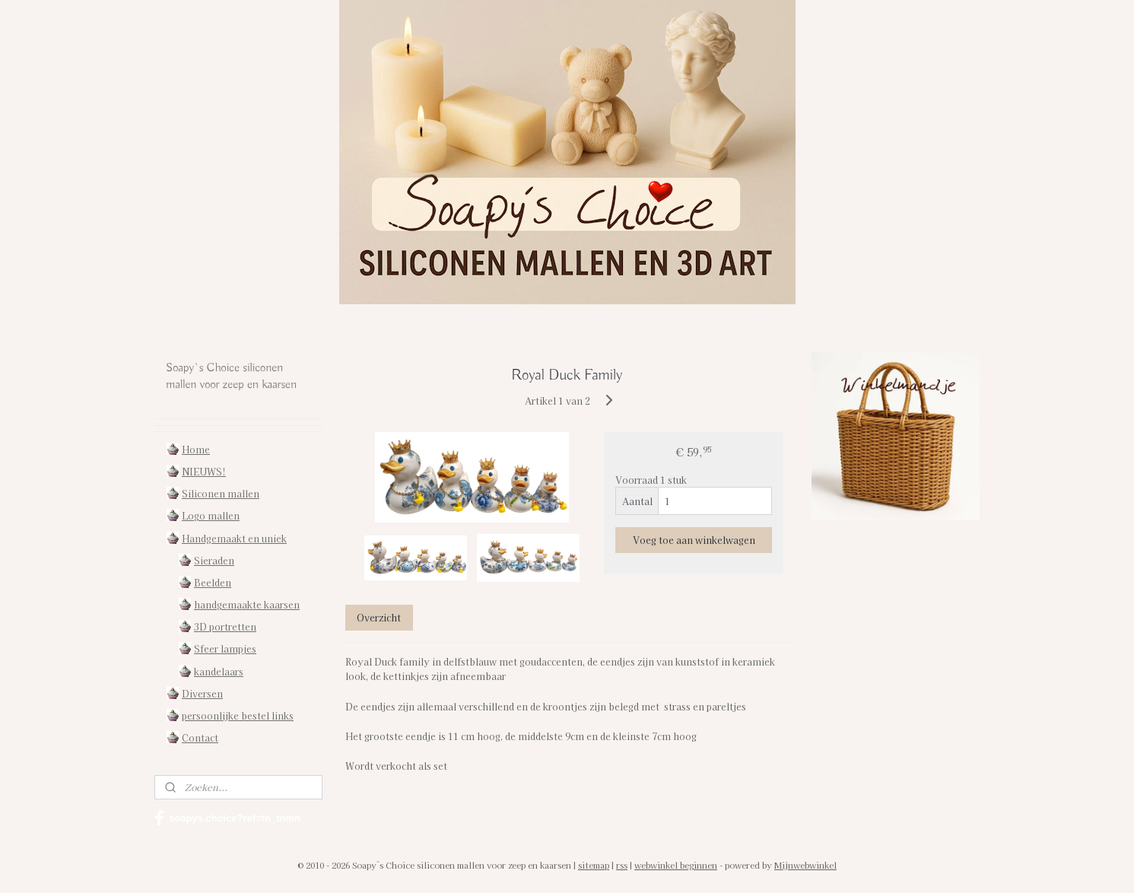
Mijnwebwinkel (805, 865)
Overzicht (379, 617)
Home (196, 449)
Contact (200, 737)
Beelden (212, 582)
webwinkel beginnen (675, 865)
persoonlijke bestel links (238, 715)
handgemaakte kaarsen (247, 604)
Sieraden (214, 560)
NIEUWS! (204, 471)
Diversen (202, 693)
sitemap (593, 865)
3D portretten (225, 626)
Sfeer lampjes (225, 648)
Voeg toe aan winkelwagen (694, 539)
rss (621, 865)
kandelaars (218, 671)
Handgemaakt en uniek (234, 538)
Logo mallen (211, 515)
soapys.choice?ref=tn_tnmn (227, 818)
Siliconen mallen (220, 493)
